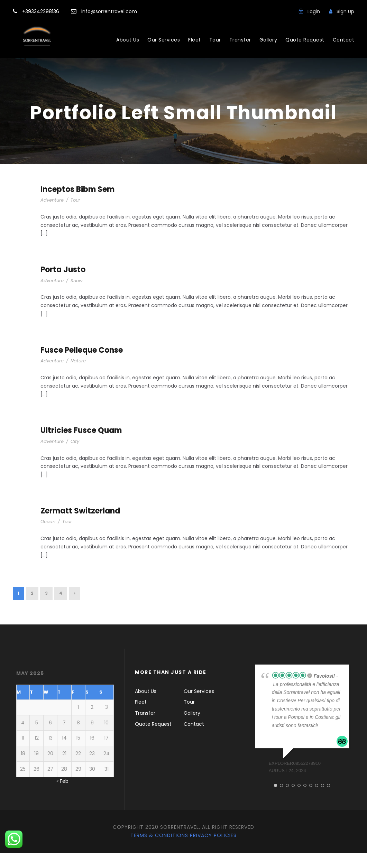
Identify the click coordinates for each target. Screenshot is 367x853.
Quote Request (304, 39)
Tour (215, 39)
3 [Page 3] (46, 593)
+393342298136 (41, 11)
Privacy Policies (213, 835)
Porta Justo (62, 269)
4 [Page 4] (60, 593)
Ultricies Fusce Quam (81, 430)
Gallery (268, 39)
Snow (77, 280)
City (75, 441)
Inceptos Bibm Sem (77, 189)
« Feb (62, 781)
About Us (127, 39)
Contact (344, 39)
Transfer (240, 39)
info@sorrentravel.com (108, 11)
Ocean (47, 521)
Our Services (163, 39)
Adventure (52, 200)
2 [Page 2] (32, 593)
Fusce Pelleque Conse (81, 350)
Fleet (194, 39)
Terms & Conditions (159, 835)
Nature (78, 361)
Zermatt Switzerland (80, 511)
